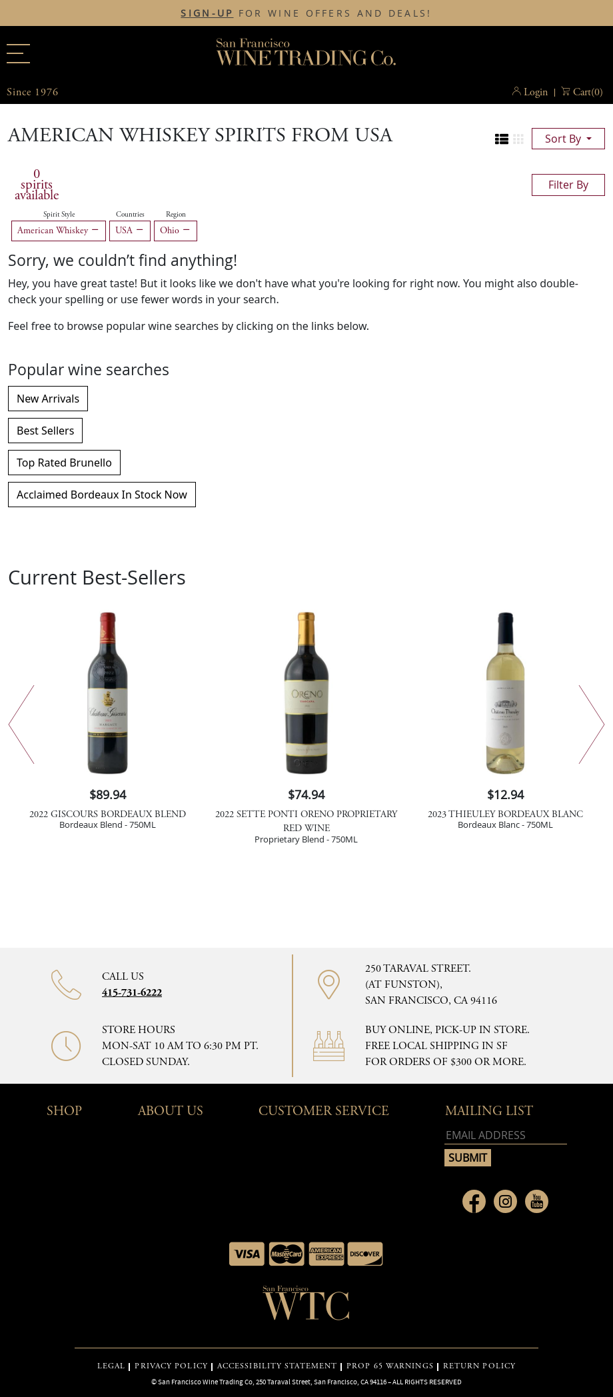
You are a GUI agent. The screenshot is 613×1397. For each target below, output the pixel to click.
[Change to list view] (501, 139)
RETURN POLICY (479, 1366)
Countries (130, 214)
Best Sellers (45, 430)
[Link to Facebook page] (474, 1201)
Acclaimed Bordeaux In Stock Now (102, 494)
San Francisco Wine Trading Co (306, 53)
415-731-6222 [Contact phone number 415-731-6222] (132, 993)
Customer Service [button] (324, 1111)
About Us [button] (170, 1111)
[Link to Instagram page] (505, 1201)
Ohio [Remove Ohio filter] (175, 231)
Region (176, 214)
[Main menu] (18, 53)
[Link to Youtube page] (536, 1201)
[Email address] (505, 1135)
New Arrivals (48, 398)
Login (536, 92)
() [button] (588, 93)
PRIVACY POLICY (171, 1366)
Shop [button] (64, 1111)
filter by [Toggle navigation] (568, 184)
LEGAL (111, 1366)
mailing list (489, 1111)
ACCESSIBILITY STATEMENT (277, 1366)
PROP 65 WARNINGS (390, 1366)
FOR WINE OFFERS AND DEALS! (306, 13)
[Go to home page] (306, 1307)
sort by (564, 138)
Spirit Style (59, 214)
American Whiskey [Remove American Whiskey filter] (58, 231)
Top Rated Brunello (64, 462)
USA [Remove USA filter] (130, 231)
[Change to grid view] (518, 139)
